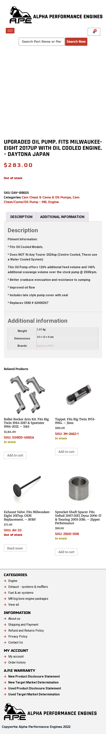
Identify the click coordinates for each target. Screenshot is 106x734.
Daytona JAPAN (45, 346)
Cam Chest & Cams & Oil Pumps (46, 197)
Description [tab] (21, 217)
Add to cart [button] (15, 455)
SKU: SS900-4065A (27, 409)
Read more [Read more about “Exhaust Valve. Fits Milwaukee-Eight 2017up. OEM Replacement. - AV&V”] (15, 548)
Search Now (76, 41)
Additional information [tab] (62, 217)
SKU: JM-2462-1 (78, 407)
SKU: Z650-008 (78, 504)
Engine (53, 202)
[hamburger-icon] (10, 30)
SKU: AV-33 (27, 502)
